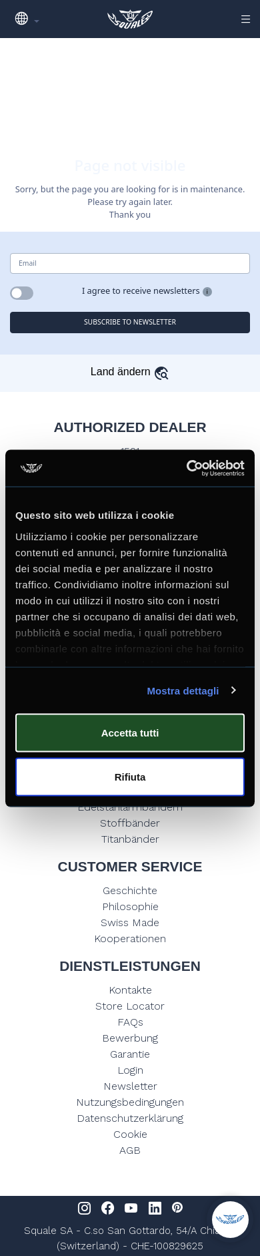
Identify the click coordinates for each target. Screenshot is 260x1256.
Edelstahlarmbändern (130, 807)
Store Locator (130, 1006)
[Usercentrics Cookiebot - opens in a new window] (187, 468)
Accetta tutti (130, 733)
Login (130, 1070)
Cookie (130, 1134)
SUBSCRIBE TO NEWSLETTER (130, 322)
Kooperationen (130, 938)
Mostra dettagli (183, 690)
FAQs (130, 1022)
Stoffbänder (130, 823)
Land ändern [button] (130, 371)
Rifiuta (130, 776)
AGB (130, 1150)
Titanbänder (130, 839)
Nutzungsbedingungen (130, 1102)
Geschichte (130, 890)
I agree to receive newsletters (141, 290)
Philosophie (130, 906)
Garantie (130, 1054)
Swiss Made (130, 922)
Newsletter (130, 1086)
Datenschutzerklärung (130, 1118)
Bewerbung (130, 1038)
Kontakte (130, 990)
